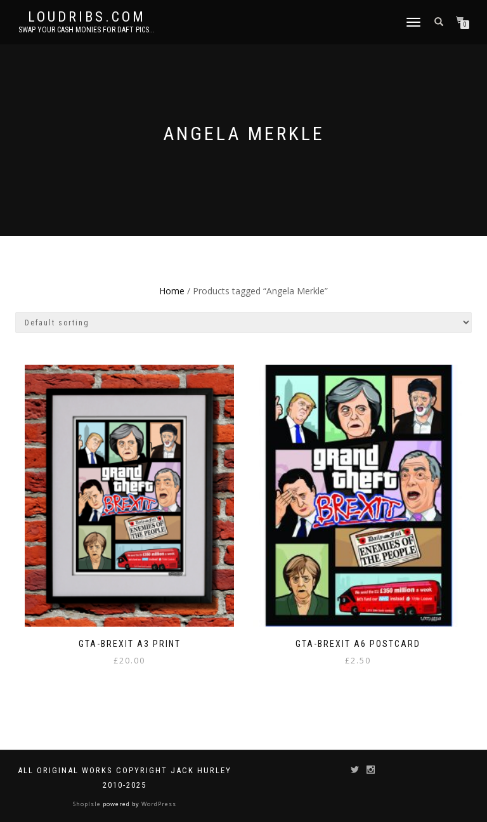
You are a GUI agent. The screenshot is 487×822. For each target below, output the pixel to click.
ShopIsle (88, 804)
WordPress (158, 804)
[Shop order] (243, 322)
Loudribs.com (87, 17)
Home (172, 291)
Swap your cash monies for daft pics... (86, 29)
